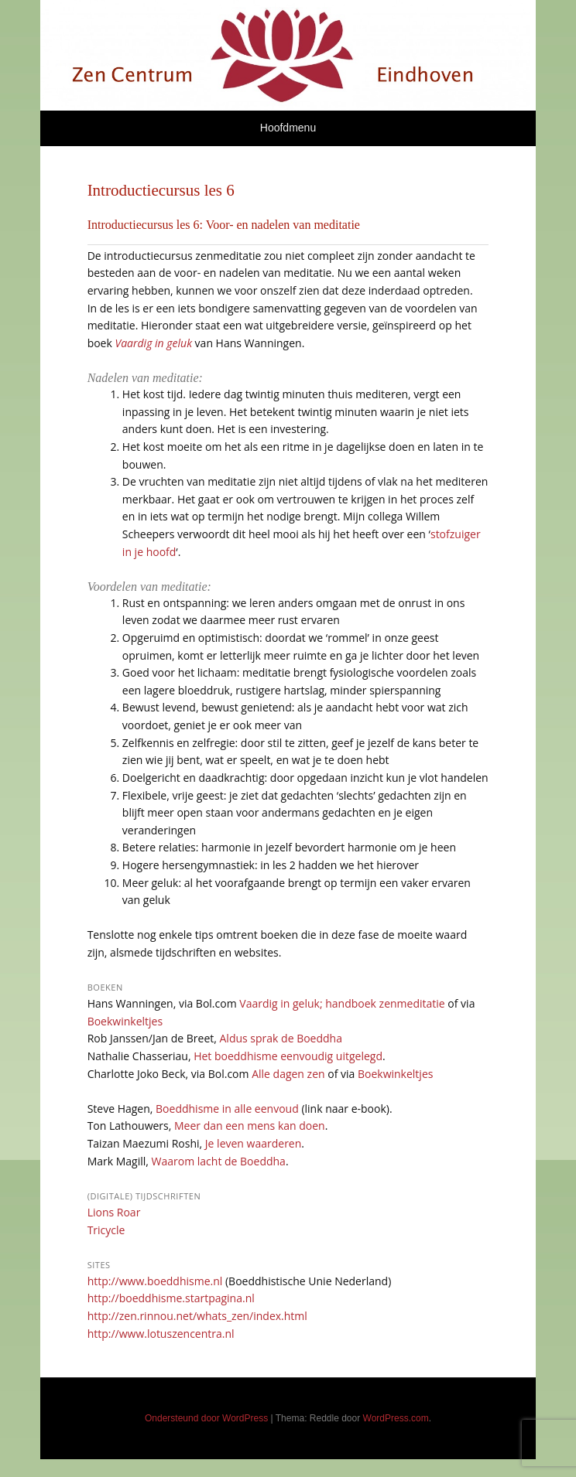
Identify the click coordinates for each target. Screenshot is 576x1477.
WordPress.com (396, 1418)
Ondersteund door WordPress (206, 1418)
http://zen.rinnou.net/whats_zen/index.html (197, 1315)
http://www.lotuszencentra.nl (161, 1333)
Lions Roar (114, 1212)
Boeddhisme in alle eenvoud (227, 1108)
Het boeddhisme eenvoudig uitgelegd (288, 1056)
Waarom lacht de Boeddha (219, 1161)
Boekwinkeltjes (125, 1021)
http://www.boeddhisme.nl (155, 1281)
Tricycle (106, 1230)
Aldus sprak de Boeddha (281, 1038)
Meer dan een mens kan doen (249, 1125)
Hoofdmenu (288, 127)
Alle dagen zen (288, 1073)
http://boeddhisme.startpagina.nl (171, 1298)
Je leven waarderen (253, 1143)
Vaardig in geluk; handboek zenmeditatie (341, 1003)
